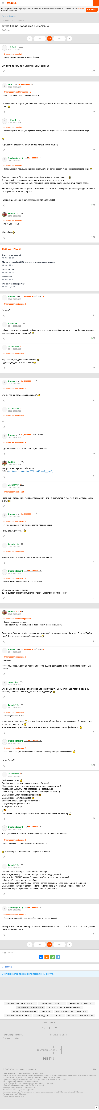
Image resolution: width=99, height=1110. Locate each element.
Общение (5, 20)
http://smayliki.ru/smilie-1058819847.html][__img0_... (31, 471)
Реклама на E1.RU (59, 1035)
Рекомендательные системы (13, 1096)
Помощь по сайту (11, 1038)
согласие (80, 9)
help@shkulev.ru (20, 1094)
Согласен (91, 9)
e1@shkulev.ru (31, 1090)
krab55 (11, 213)
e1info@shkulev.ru (60, 1092)
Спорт (13, 20)
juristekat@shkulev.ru (75, 1092)
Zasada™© (13, 346)
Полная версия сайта (13, 1035)
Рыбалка (21, 20)
